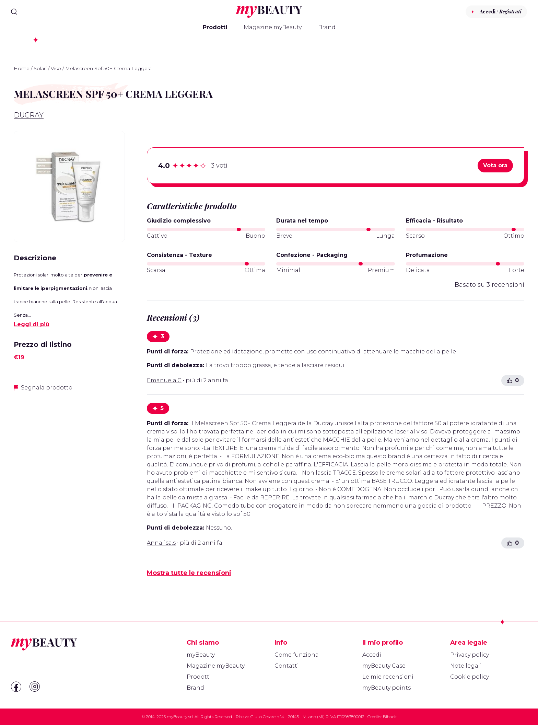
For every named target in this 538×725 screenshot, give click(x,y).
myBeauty (201, 655)
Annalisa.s (161, 543)
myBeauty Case (384, 665)
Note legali (466, 665)
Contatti (286, 665)
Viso (56, 68)
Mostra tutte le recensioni (189, 573)
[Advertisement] (69, 446)
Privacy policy (469, 655)
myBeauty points (386, 687)
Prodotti (215, 27)
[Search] (14, 12)
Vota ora (495, 165)
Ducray (29, 115)
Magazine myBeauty (273, 27)
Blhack (390, 716)
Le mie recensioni (387, 676)
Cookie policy (469, 676)
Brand (327, 27)
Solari (40, 68)
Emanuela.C (164, 380)
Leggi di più (31, 324)
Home (22, 68)
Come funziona (296, 655)
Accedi (371, 655)
